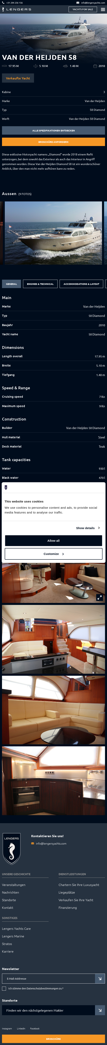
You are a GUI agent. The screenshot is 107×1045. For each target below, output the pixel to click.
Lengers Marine (13, 936)
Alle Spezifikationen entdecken (53, 130)
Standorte (9, 900)
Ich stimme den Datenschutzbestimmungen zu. (35, 988)
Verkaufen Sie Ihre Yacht (76, 900)
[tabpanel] (53, 387)
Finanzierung (68, 907)
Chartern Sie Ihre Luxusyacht (79, 884)
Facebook (34, 1028)
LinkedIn (21, 1028)
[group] (53, 233)
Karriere (8, 951)
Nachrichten (10, 892)
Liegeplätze (67, 892)
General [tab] (11, 283)
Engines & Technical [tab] (40, 283)
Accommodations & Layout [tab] (81, 283)
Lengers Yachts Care (16, 928)
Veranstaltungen (13, 884)
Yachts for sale (83, 9)
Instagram (7, 1028)
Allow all (53, 540)
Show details (85, 528)
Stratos (7, 943)
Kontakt (7, 907)
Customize (54, 553)
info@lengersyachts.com (51, 843)
